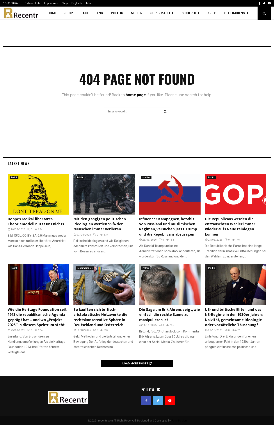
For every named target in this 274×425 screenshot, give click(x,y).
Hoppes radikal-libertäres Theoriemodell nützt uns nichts (36, 221)
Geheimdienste (236, 13)
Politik (117, 13)
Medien (136, 13)
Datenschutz (33, 3)
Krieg (212, 13)
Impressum (51, 3)
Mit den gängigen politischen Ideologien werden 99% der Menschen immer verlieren (99, 224)
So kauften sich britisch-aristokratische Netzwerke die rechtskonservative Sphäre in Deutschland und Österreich (100, 317)
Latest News (18, 163)
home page (136, 95)
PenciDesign (179, 420)
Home (52, 13)
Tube (88, 3)
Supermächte (162, 13)
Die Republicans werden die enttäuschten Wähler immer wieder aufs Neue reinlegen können (230, 227)
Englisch (76, 3)
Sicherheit (191, 13)
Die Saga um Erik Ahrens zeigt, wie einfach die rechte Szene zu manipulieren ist (169, 314)
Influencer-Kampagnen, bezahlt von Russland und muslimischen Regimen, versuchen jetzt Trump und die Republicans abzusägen (168, 227)
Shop (65, 3)
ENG (100, 13)
